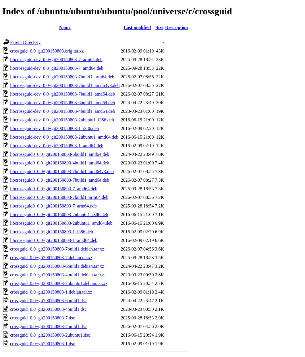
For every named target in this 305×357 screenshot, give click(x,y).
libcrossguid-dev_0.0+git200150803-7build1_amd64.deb (62, 94)
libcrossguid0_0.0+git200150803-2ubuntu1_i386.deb (59, 214)
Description (176, 27)
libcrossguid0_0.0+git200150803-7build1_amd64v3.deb (62, 171)
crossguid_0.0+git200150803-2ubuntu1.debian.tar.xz (58, 283)
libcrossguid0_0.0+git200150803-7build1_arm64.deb (59, 197)
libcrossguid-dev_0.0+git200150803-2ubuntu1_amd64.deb (64, 137)
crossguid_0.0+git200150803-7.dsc (42, 317)
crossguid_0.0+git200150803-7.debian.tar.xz (51, 257)
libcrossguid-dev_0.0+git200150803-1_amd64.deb (56, 145)
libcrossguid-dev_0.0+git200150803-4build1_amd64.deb (62, 111)
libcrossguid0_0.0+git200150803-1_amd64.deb (53, 240)
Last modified (137, 27)
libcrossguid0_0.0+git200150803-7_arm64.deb (53, 205)
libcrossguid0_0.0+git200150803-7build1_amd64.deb (59, 180)
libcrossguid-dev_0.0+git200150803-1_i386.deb (54, 128)
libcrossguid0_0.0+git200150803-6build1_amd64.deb (59, 154)
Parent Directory (25, 42)
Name (65, 27)
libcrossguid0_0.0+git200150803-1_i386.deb (51, 231)
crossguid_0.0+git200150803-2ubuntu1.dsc (50, 335)
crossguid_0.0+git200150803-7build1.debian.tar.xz (57, 249)
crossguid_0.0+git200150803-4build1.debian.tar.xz (57, 274)
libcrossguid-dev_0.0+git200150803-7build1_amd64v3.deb (64, 85)
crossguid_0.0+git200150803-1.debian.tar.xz (51, 292)
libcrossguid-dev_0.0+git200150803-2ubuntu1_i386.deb (62, 119)
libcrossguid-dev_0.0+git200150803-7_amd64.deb (56, 68)
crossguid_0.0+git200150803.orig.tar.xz (47, 50)
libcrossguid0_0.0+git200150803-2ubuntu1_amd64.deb (61, 223)
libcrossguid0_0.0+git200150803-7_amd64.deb (53, 188)
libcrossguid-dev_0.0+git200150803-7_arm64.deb (56, 59)
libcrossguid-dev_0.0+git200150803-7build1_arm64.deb (62, 76)
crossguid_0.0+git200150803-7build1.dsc (48, 326)
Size (160, 27)
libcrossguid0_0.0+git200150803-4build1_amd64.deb (59, 162)
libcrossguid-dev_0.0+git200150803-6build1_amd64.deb (62, 102)
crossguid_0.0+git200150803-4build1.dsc (48, 309)
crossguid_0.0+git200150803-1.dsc (42, 343)
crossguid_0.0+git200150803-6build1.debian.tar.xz (57, 266)
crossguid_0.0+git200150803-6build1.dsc (48, 300)
